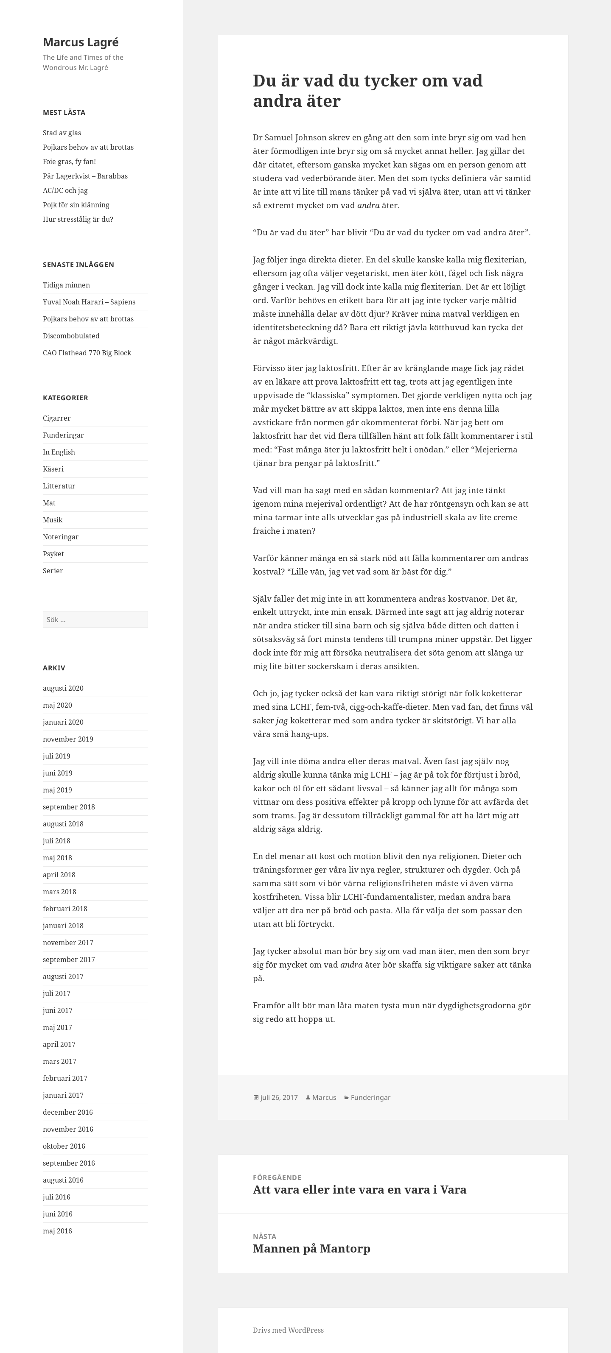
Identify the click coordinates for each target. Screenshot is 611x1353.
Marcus (324, 1097)
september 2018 (69, 807)
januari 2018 (63, 925)
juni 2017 (58, 1010)
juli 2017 (56, 993)
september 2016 (69, 1163)
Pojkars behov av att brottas (88, 147)
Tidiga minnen (66, 285)
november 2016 (68, 1129)
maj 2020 (57, 705)
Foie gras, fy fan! (69, 161)
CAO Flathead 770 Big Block (87, 352)
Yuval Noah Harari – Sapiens (89, 302)
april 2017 (59, 1044)
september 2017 (69, 959)
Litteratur (59, 486)
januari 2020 (63, 722)
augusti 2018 (63, 824)
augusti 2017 (63, 976)
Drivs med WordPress (288, 1330)
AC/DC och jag (65, 190)
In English (59, 452)
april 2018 (59, 874)
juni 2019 (58, 773)
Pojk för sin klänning (76, 204)
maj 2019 (57, 790)
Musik (52, 519)
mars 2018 (59, 891)
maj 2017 (57, 1027)
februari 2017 (65, 1078)
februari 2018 (65, 908)
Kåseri (53, 469)
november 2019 (68, 739)
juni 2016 (58, 1214)
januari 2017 (63, 1095)
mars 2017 (59, 1061)
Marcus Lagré (81, 42)
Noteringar (61, 536)
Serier (53, 570)
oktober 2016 (64, 1146)
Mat (49, 503)
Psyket (53, 553)
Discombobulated (71, 335)
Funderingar (63, 435)
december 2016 (68, 1112)
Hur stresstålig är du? (78, 219)
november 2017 (68, 942)
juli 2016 (56, 1197)
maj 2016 (57, 1231)
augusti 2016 (63, 1180)
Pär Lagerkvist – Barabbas (85, 176)
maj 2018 (57, 857)
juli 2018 (56, 840)
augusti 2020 (63, 688)
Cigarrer (57, 418)
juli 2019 (56, 756)
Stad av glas (62, 132)
